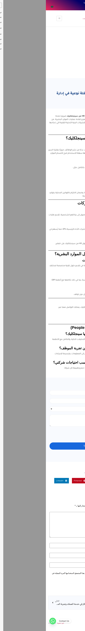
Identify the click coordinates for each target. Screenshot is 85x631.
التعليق (78, 510)
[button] (69, 480)
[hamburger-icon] (13, 18)
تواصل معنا (42, 3)
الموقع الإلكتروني (74, 561)
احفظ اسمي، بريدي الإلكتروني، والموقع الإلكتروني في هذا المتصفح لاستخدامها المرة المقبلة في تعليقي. (43, 574)
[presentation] (63, 434)
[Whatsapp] (7, 621)
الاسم (78, 542)
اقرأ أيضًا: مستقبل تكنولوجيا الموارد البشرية (64, 131)
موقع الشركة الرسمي (65, 322)
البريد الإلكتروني (74, 551)
